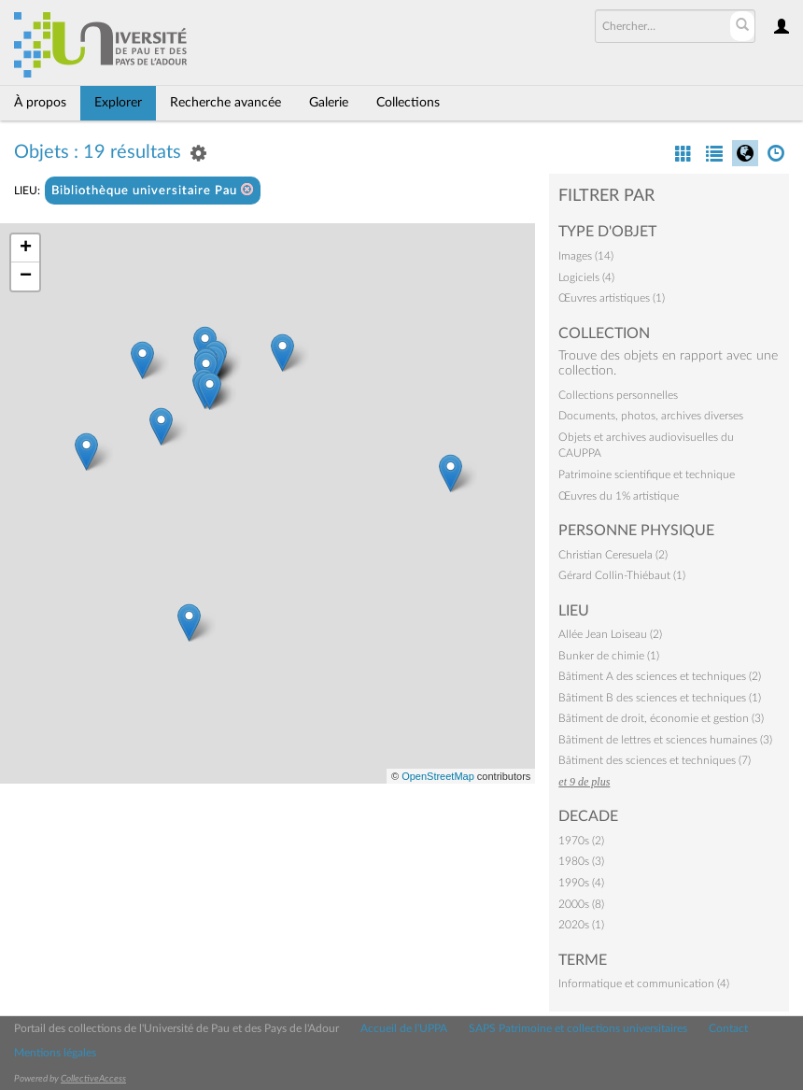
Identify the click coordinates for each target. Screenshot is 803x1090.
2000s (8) (581, 904)
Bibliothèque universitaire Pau (152, 190)
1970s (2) (581, 840)
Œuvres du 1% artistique (618, 496)
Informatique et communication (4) (643, 983)
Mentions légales (55, 1052)
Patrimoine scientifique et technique (646, 474)
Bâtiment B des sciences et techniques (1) (659, 697)
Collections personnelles (618, 395)
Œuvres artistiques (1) (611, 298)
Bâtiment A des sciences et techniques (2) (659, 676)
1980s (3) (581, 861)
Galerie (328, 102)
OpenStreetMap (438, 776)
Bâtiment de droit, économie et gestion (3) (661, 718)
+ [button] (26, 248)
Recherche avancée (225, 102)
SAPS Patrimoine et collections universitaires (578, 1028)
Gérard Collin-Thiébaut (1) (621, 575)
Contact (728, 1028)
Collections (408, 102)
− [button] (26, 276)
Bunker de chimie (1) (608, 655)
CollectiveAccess (93, 1078)
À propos (40, 102)
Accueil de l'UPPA (403, 1028)
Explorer (118, 102)
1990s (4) (581, 882)
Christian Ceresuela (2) (613, 554)
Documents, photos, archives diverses (650, 415)
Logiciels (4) (586, 277)
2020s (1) (581, 924)
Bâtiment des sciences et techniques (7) (654, 760)
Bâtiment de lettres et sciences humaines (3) (665, 739)
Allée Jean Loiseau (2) (610, 634)
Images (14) (585, 256)
